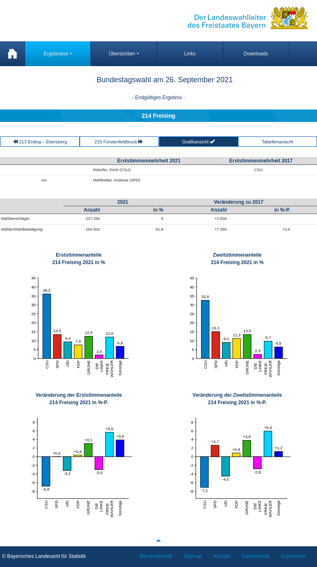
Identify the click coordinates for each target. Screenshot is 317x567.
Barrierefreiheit (156, 556)
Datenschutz (256, 556)
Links (190, 54)
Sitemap (193, 556)
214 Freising (158, 115)
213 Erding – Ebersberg (40, 141)
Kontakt (221, 556)
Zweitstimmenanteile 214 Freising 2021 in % (237, 258)
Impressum (293, 556)
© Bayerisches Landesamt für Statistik (44, 556)
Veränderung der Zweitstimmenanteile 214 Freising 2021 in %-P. (237, 398)
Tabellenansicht (277, 141)
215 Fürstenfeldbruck (119, 141)
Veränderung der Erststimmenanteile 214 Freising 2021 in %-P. (78, 398)
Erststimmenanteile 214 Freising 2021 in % (78, 258)
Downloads (256, 54)
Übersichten (122, 54)
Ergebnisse (55, 54)
